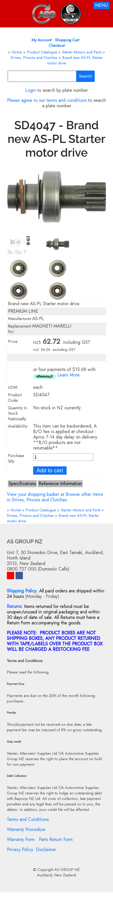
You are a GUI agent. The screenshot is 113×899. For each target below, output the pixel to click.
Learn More (68, 375)
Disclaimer (46, 849)
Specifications (22, 483)
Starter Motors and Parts (82, 52)
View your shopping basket (33, 494)
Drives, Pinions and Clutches (34, 57)
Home (17, 52)
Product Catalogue (42, 52)
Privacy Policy (20, 849)
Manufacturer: (20, 319)
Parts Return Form (56, 839)
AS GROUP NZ (67, 869)
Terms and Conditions (28, 819)
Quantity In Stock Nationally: (17, 413)
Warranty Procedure (26, 829)
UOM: (13, 387)
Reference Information (60, 483)
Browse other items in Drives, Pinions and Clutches (55, 497)
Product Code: (15, 397)
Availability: (18, 426)
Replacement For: (19, 329)
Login (30, 90)
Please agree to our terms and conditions (47, 100)
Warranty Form (21, 839)
